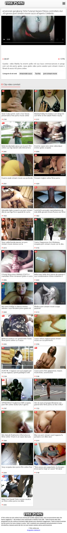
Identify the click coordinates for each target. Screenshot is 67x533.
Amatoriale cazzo (26, 74)
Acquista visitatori (33, 530)
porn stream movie (50, 74)
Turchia (37, 74)
